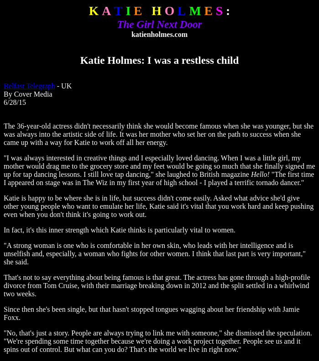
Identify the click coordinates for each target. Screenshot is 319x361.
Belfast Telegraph (29, 86)
